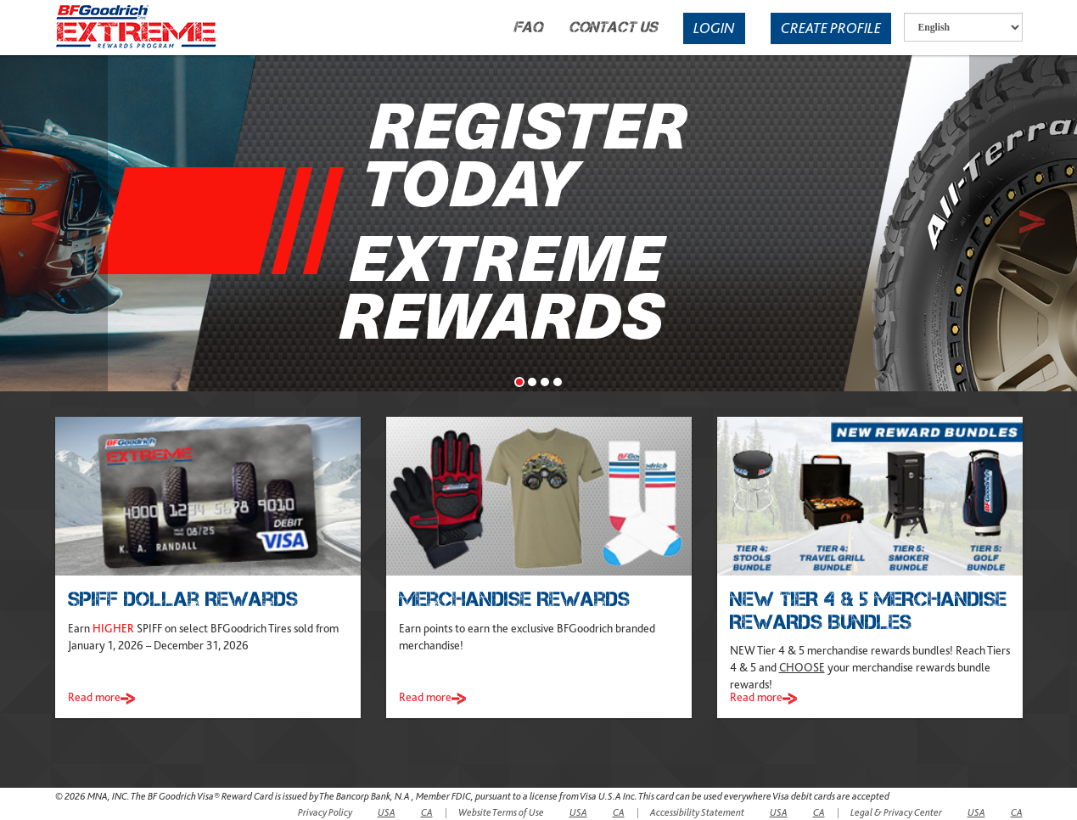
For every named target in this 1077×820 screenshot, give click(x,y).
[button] (54, 221)
